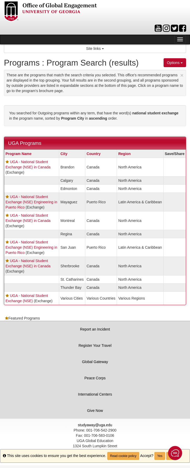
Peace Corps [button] (95, 378)
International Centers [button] (95, 394)
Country (94, 154)
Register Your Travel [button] (95, 345)
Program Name (18, 154)
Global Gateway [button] (95, 362)
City (63, 154)
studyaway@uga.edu (95, 425)
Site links (95, 48)
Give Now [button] (95, 410)
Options (175, 63)
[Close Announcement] (181, 75)
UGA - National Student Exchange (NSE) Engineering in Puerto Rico (31, 202)
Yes (160, 456)
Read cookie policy (123, 456)
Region (124, 154)
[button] (175, 453)
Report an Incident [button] (95, 329)
